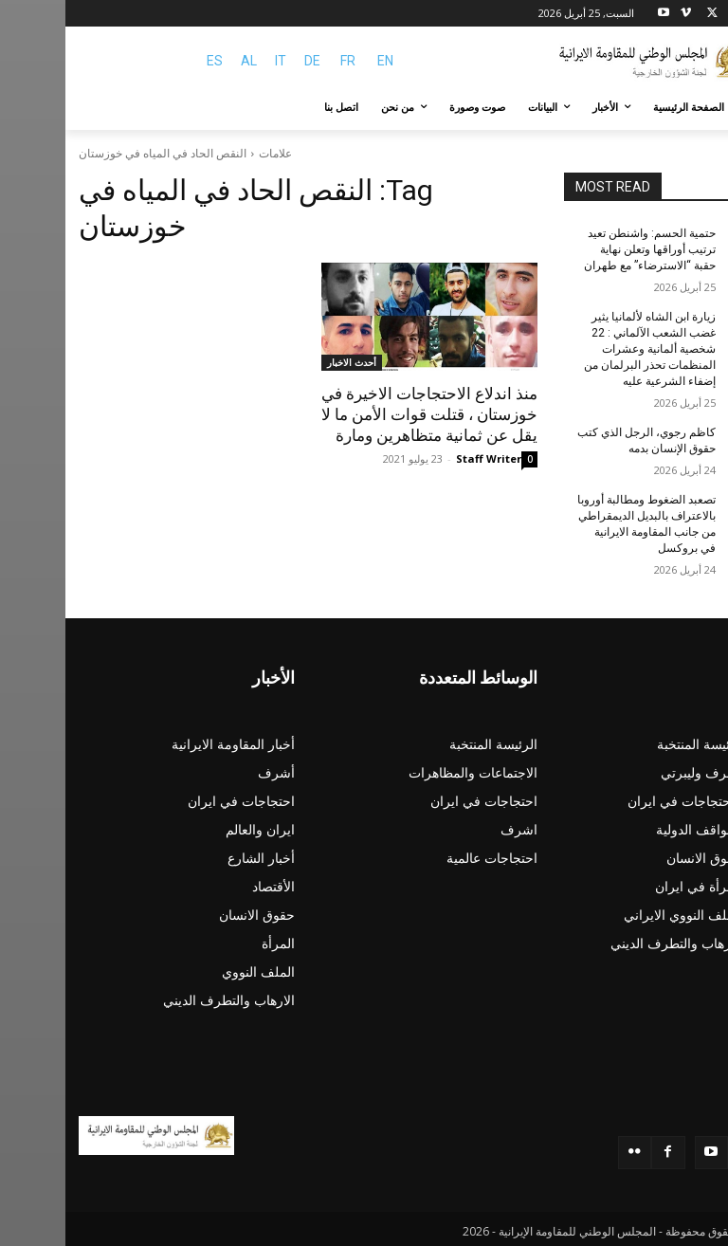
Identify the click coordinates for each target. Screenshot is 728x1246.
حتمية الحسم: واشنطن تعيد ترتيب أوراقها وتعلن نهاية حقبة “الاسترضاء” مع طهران (584, 249)
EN (320, 60)
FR (282, 60)
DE (247, 60)
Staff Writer (423, 458)
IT (215, 60)
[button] (692, 107)
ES (149, 60)
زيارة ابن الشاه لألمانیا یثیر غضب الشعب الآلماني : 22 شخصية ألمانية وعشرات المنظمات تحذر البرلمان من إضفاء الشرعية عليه (584, 347)
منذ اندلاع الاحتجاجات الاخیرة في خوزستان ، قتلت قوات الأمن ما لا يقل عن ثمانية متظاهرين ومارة (364, 414)
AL (183, 60)
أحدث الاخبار (286, 362)
